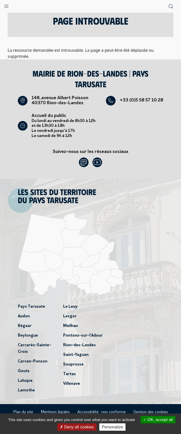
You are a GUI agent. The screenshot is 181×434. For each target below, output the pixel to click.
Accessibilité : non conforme (101, 412)
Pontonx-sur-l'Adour (83, 336)
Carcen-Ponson (32, 361)
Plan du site (23, 412)
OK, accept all (158, 420)
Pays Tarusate (31, 307)
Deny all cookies (77, 427)
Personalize (112, 427)
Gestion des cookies (150, 412)
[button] (6, 5)
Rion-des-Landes (79, 345)
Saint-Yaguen (76, 355)
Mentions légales (55, 412)
